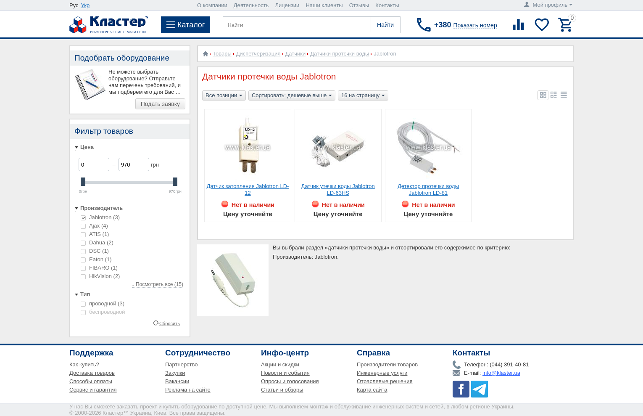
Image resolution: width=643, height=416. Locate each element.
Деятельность (251, 5)
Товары (222, 53)
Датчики (295, 53)
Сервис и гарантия (93, 390)
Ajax (94, 226)
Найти (385, 24)
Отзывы (359, 5)
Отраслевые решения (385, 381)
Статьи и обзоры (282, 390)
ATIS (95, 234)
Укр (85, 5)
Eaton (96, 259)
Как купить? (84, 364)
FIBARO (99, 268)
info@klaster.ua (501, 373)
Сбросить (169, 323)
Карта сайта (372, 390)
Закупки (175, 373)
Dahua (97, 242)
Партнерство (181, 364)
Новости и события (285, 373)
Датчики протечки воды (339, 53)
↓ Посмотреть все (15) (157, 284)
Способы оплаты (90, 381)
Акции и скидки (280, 364)
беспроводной (103, 312)
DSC (95, 251)
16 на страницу (363, 96)
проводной (102, 303)
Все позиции (224, 96)
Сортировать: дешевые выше (292, 96)
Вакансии (177, 381)
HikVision (100, 276)
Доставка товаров (92, 373)
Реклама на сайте (188, 390)
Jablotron (100, 217)
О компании (212, 5)
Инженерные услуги (382, 373)
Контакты (387, 5)
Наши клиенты (324, 5)
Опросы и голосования (290, 381)
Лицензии (287, 5)
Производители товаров (387, 364)
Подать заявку (160, 104)
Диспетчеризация (258, 53)
